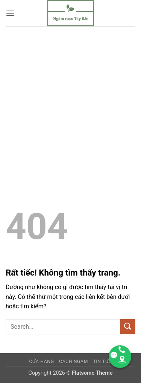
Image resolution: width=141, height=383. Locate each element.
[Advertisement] (70, 101)
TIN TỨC (102, 361)
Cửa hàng (41, 361)
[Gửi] (127, 326)
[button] (10, 13)
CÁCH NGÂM (73, 361)
